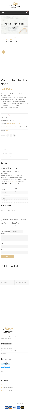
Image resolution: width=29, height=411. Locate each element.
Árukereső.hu (3, 371)
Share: (3, 135)
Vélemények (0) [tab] (7, 157)
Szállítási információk (6, 348)
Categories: (4, 123)
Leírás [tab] (4, 149)
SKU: (2, 112)
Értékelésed (4, 234)
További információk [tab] (8, 153)
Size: (2, 117)
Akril (14, 198)
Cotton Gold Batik (7, 39)
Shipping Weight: (5, 120)
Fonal (13, 37)
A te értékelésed (5, 231)
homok (18, 126)
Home (2, 37)
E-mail (2, 249)
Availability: (4, 115)
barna (11, 126)
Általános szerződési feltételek (9, 351)
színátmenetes (5, 128)
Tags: (2, 126)
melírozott (23, 126)
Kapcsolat (3, 353)
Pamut (17, 198)
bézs (15, 126)
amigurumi (7, 126)
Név (2, 243)
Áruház (8, 37)
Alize (17, 37)
